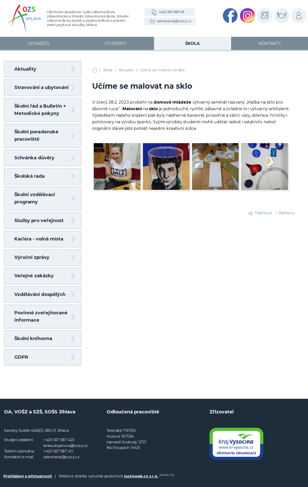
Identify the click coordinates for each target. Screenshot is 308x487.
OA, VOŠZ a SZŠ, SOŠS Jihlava (94, 70)
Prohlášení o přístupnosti (28, 476)
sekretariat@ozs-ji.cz (174, 21)
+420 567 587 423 (58, 440)
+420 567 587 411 (171, 12)
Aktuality (126, 70)
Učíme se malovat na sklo (162, 70)
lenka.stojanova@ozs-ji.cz (65, 445)
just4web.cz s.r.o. (141, 476)
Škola (107, 70)
